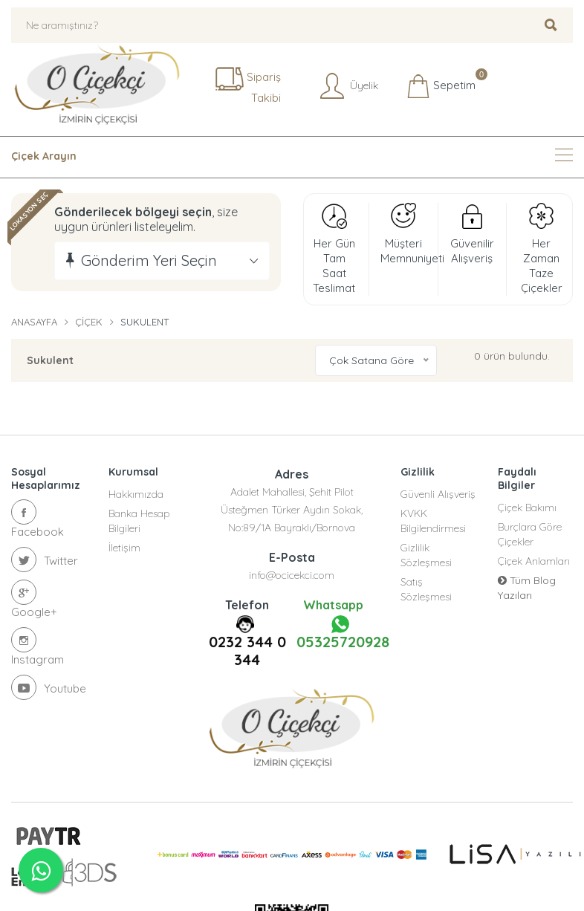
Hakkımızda (135, 494)
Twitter (44, 559)
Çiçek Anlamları (534, 561)
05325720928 (340, 633)
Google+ (34, 599)
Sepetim (441, 86)
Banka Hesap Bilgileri (139, 521)
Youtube (48, 687)
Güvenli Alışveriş (438, 494)
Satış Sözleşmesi (426, 589)
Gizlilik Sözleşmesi (426, 555)
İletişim (124, 547)
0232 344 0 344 (247, 651)
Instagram (37, 647)
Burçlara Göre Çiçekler (530, 534)
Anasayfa (34, 322)
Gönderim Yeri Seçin (149, 260)
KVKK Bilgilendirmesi (433, 521)
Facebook (37, 519)
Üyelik (347, 86)
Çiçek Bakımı (527, 507)
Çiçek (89, 322)
